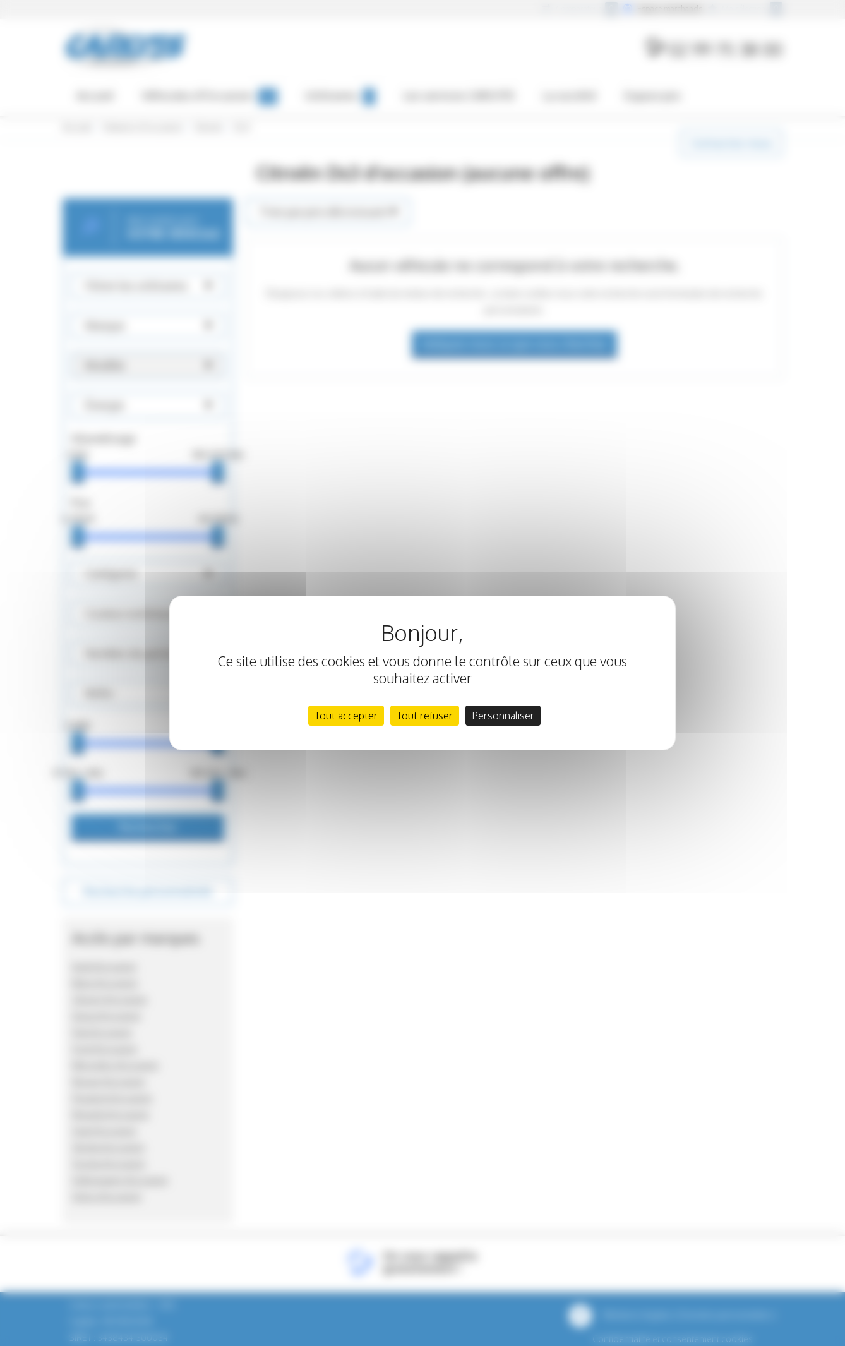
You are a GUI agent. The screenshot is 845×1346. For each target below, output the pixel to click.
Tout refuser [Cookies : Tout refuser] (425, 715)
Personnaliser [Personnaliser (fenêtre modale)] (503, 715)
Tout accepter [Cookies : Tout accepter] (346, 715)
